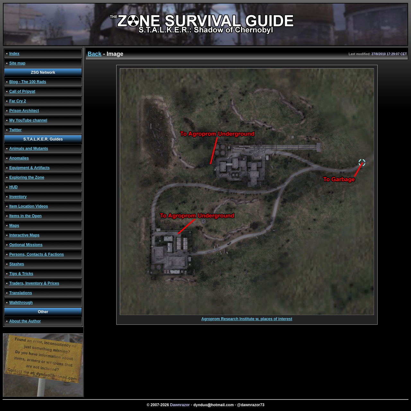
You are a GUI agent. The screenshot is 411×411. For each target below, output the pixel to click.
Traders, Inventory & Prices (34, 283)
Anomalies (19, 158)
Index (14, 53)
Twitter (15, 130)
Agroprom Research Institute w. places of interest (247, 317)
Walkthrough (21, 302)
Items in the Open (25, 216)
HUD (13, 187)
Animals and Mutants (28, 148)
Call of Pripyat (22, 91)
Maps (14, 225)
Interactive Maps (24, 235)
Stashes (16, 264)
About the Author (25, 321)
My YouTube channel (28, 120)
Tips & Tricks (21, 273)
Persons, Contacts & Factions (36, 254)
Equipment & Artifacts (29, 168)
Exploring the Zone (26, 177)
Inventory (18, 196)
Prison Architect (24, 110)
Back (94, 54)
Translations (20, 293)
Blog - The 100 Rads (27, 82)
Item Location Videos (28, 206)
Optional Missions (25, 245)
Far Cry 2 (17, 101)
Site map (17, 63)
